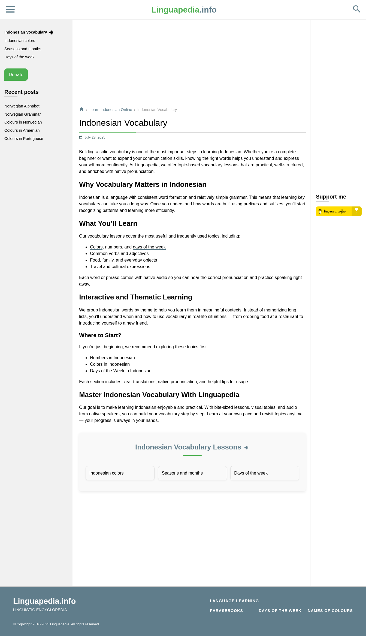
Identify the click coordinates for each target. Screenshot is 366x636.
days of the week (149, 247)
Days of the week (251, 473)
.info (184, 9)
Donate (16, 74)
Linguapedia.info (44, 601)
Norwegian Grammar (22, 114)
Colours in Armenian (22, 130)
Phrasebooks (226, 610)
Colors (96, 247)
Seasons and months (182, 473)
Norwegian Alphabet (22, 106)
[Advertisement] (192, 64)
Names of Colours (330, 610)
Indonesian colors (106, 473)
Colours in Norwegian (23, 122)
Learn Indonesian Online (110, 109)
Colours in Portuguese (23, 138)
